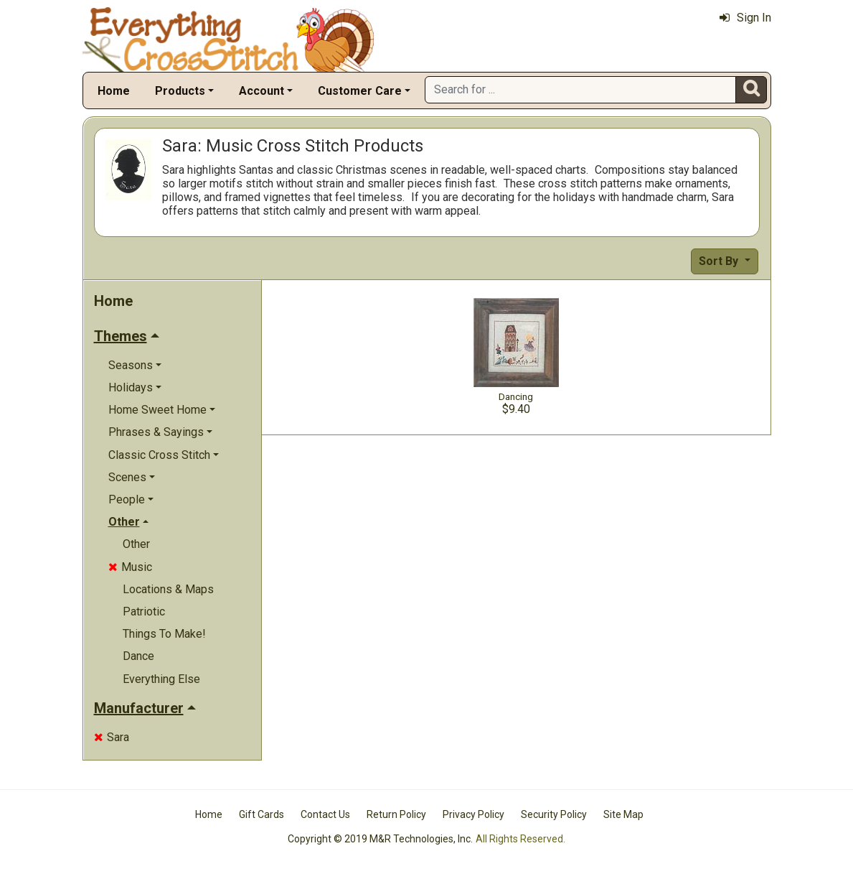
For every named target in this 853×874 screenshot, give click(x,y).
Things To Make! (164, 634)
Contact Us (325, 814)
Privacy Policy (473, 814)
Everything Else (161, 679)
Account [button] (261, 91)
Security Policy (554, 814)
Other (136, 544)
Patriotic (144, 611)
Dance (138, 656)
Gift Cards (261, 814)
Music (130, 567)
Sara (111, 737)
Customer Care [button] (360, 91)
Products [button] (180, 91)
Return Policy (396, 814)
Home (114, 91)
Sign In (745, 17)
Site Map (623, 814)
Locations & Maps (168, 589)
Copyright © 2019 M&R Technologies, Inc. (380, 839)
